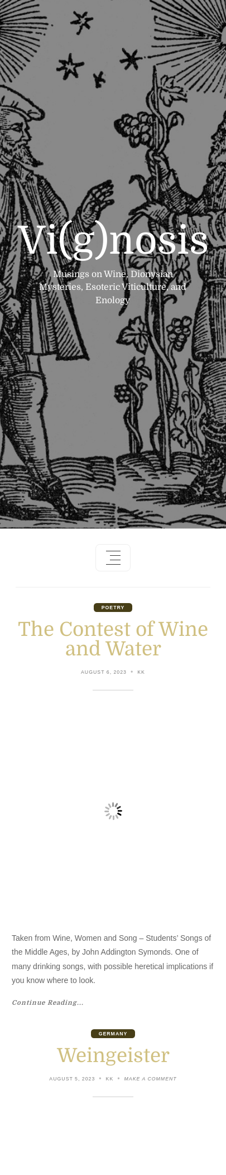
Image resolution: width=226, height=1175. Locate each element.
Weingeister (113, 1055)
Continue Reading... (48, 1003)
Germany (113, 1033)
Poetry (113, 607)
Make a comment (150, 1080)
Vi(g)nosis (113, 240)
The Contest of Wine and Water (113, 639)
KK (141, 672)
